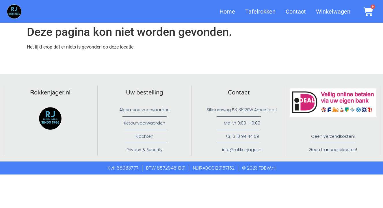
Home (227, 11)
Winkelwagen (333, 11)
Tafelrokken (260, 11)
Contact (296, 11)
